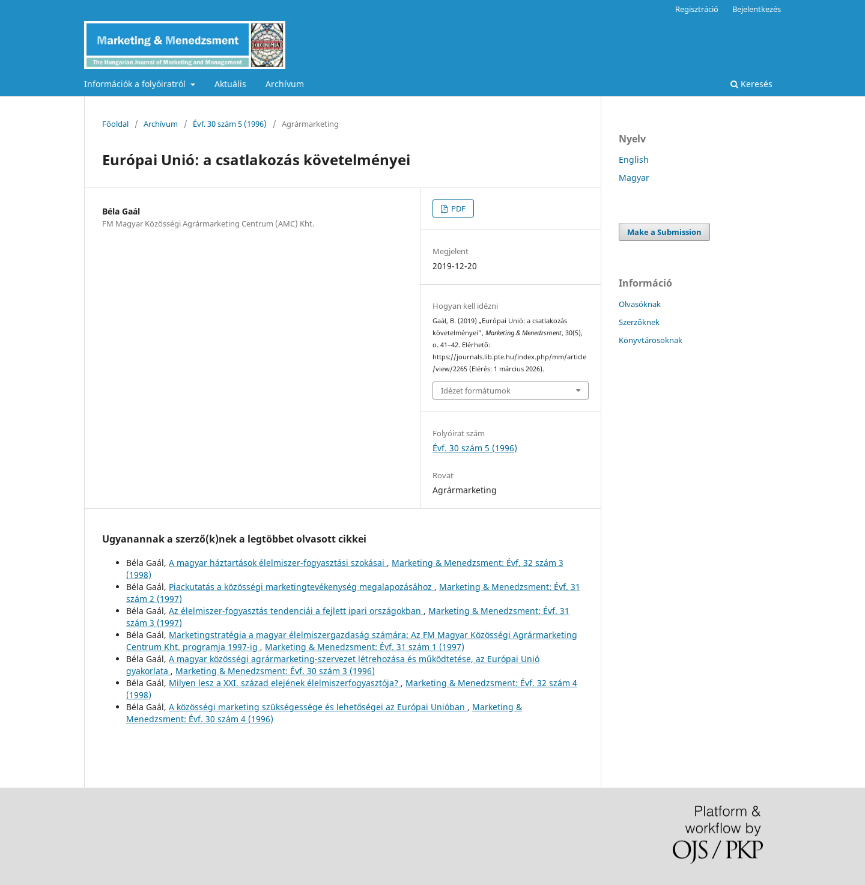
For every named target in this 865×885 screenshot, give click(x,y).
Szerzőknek (639, 322)
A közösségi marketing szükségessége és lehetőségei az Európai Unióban (318, 707)
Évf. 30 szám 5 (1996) (230, 123)
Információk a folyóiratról (136, 84)
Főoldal (115, 123)
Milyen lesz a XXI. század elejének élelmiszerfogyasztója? (285, 683)
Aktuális (230, 84)
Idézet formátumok (476, 390)
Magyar (634, 177)
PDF (457, 208)
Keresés (751, 84)
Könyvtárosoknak (650, 340)
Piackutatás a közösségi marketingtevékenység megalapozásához (301, 586)
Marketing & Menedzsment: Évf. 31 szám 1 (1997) (364, 646)
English (634, 159)
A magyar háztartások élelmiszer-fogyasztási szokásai (278, 562)
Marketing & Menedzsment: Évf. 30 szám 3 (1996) (275, 671)
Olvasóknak (640, 304)
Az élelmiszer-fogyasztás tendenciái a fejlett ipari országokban (296, 610)
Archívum (285, 84)
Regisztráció (696, 9)
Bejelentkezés (756, 9)
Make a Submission (664, 232)
